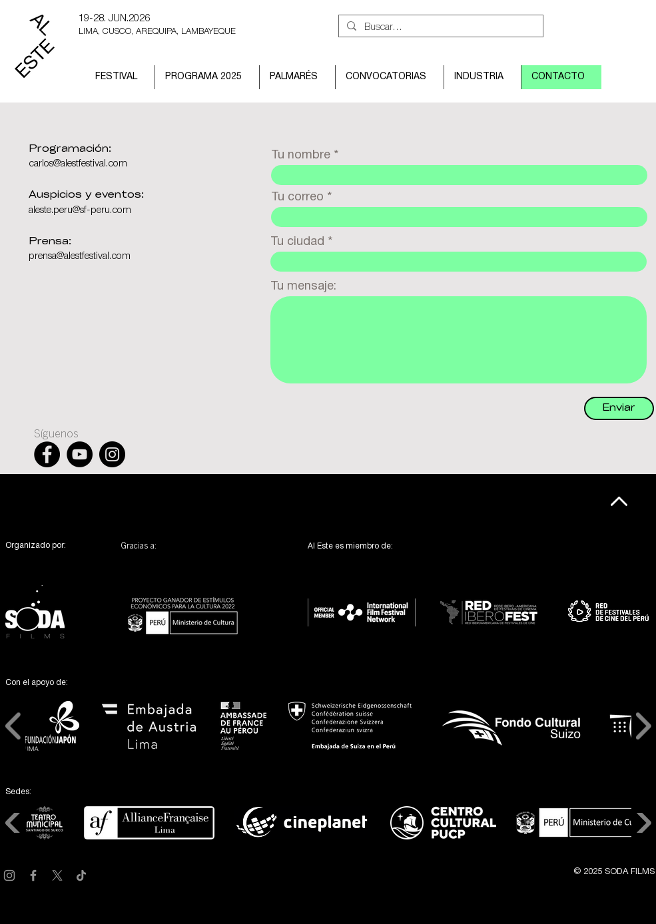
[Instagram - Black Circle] (112, 454)
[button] (120, 77)
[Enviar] (619, 408)
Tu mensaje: (303, 286)
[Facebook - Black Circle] (47, 454)
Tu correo (297, 197)
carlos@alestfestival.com (78, 163)
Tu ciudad (297, 242)
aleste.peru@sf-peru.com (80, 210)
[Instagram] (9, 875)
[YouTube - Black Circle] (80, 454)
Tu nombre (300, 155)
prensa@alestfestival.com (80, 256)
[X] (57, 875)
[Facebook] (33, 875)
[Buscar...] (439, 27)
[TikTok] (81, 875)
